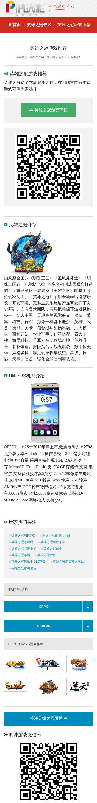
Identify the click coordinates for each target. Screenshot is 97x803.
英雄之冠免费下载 (48, 109)
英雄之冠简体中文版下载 (27, 562)
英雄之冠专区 (39, 25)
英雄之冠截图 (51, 548)
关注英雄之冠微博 (48, 718)
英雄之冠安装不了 (22, 548)
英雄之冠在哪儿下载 (55, 535)
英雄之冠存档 (19, 555)
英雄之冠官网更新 (22, 568)
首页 (16, 25)
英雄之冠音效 (45, 555)
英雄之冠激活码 (21, 542)
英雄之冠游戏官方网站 (67, 562)
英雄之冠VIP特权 (22, 535)
